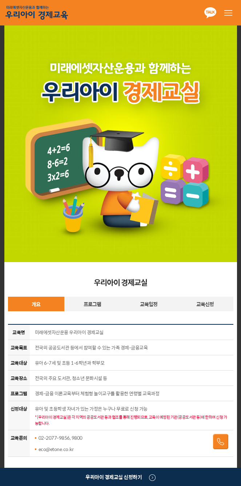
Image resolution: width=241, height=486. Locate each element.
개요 (36, 304)
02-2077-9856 (54, 438)
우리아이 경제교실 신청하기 (113, 477)
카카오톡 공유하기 (210, 12)
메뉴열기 (228, 12)
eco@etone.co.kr (56, 449)
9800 (77, 438)
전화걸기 (220, 441)
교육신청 (205, 304)
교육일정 (148, 304)
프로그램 (92, 304)
